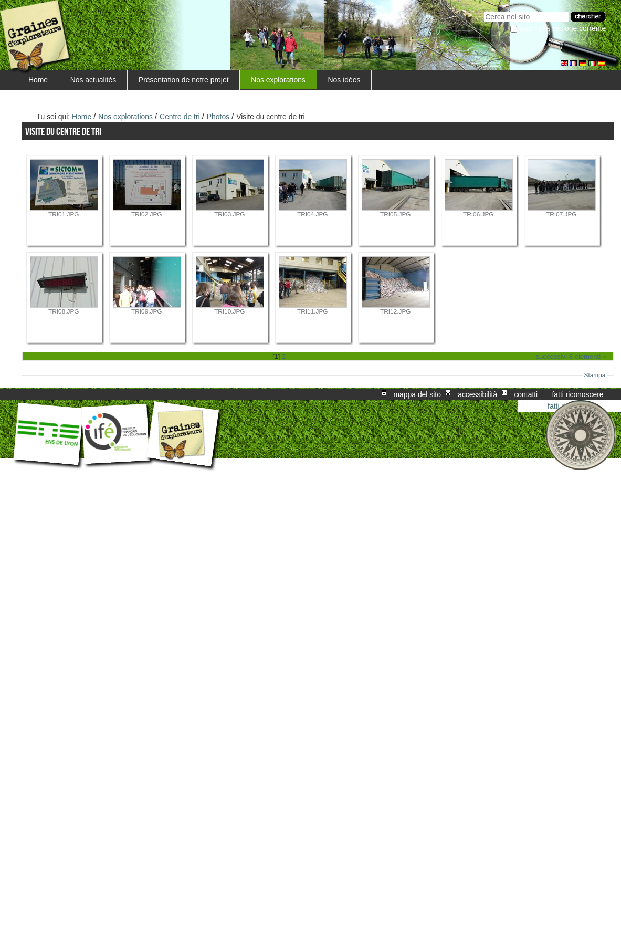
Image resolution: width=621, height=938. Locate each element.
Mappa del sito (417, 394)
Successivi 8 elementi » (571, 356)
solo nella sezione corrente (562, 28)
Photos (218, 116)
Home (38, 80)
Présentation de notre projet (184, 80)
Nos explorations (278, 80)
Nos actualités (93, 80)
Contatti (526, 394)
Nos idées (344, 80)
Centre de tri (180, 116)
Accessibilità (477, 394)
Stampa (595, 375)
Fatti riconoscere (577, 394)
